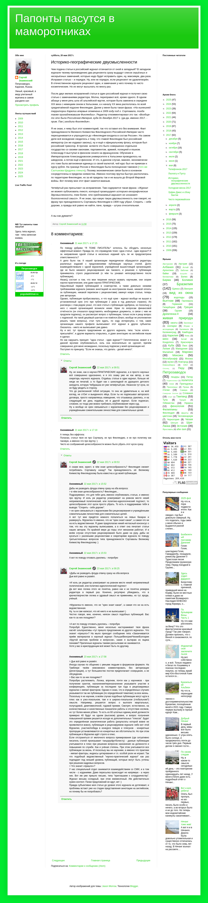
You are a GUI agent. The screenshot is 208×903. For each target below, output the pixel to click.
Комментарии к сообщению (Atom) (87, 866)
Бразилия (185, 284)
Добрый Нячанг (185, 719)
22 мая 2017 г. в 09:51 (108, 367)
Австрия (183, 264)
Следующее (58, 860)
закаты (174, 322)
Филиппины (170, 409)
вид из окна (181, 293)
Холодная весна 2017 (179, 188)
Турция (182, 400)
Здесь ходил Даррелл (185, 576)
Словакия (188, 393)
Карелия (173, 335)
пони (171, 384)
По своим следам (186, 753)
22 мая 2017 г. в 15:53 (95, 553)
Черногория (173, 419)
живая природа (178, 318)
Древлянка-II (171, 313)
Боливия (187, 279)
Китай (184, 339)
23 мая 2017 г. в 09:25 (108, 568)
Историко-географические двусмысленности (179, 181)
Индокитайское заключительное (186, 650)
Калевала (184, 329)
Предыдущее (143, 860)
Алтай (185, 267)
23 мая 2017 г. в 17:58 (95, 656)
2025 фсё (186, 498)
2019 (20, 157)
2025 (20, 176)
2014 (20, 138)
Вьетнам (168, 300)
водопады (179, 297)
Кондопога (168, 342)
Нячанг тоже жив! (186, 823)
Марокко (187, 351)
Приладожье (186, 383)
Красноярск (187, 342)
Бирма (167, 279)
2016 (20, 145)
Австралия (168, 264)
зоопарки (172, 326)
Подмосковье (172, 380)
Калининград (169, 332)
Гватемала (187, 301)
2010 (20, 122)
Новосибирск (169, 365)
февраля (174, 213)
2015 (20, 142)
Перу (181, 368)
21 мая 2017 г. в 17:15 (86, 243)
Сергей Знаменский (80, 367)
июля (172, 156)
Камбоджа (187, 332)
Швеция (174, 423)
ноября (173, 143)
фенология (177, 406)
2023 (20, 168)
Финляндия (169, 413)
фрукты (185, 413)
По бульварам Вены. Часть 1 (186, 613)
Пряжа (186, 387)
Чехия (189, 419)
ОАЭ (185, 365)
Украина (188, 403)
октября (173, 147)
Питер (189, 377)
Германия (177, 304)
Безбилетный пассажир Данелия (186, 538)
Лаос (184, 345)
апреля (173, 205)
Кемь (187, 335)
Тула (165, 400)
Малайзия (168, 352)
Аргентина (168, 270)
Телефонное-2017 (177, 169)
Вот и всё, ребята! (186, 789)
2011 (20, 126)
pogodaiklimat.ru (29, 294)
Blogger (134, 886)
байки (166, 273)
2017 (20, 149)
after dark (181, 429)
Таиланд (181, 396)
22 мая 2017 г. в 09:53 (108, 462)
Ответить (65, 354)
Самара (183, 390)
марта (172, 209)
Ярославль (168, 429)
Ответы (67, 361)
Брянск (176, 288)
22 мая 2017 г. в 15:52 (95, 484)
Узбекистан (168, 403)
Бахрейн (183, 274)
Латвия (166, 348)
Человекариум (185, 416)
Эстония (182, 425)
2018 (20, 153)
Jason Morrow (109, 886)
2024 (20, 172)
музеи (171, 362)
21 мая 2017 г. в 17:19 (86, 430)
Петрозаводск (29, 268)
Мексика (177, 355)
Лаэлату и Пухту (176, 173)
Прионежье (172, 387)
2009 (20, 118)
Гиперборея (169, 307)
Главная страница (100, 860)
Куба (171, 345)
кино (165, 338)
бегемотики (168, 277)
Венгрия (188, 288)
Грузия (178, 310)
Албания (168, 267)
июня (172, 161)
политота (187, 380)
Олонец (166, 368)
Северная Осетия (170, 393)
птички (166, 390)
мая (171, 165)
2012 (20, 130)
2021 (20, 161)
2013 (20, 134)
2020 (169, 122)
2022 (20, 165)
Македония (181, 348)
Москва (189, 358)
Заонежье (188, 323)
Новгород (183, 362)
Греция (188, 307)
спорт (170, 397)
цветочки (167, 416)
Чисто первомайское (179, 199)
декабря (173, 138)
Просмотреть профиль (27, 105)
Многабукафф (170, 358)
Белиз (184, 276)
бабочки (184, 270)
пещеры (175, 377)
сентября (174, 152)
